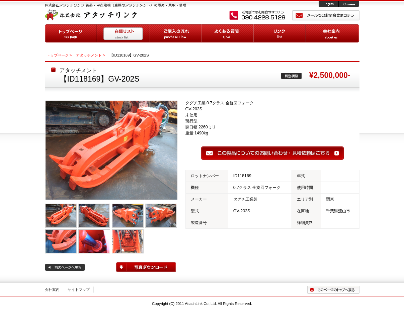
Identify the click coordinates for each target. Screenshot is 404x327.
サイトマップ (79, 290)
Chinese (349, 4)
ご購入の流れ (175, 33)
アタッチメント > (90, 55)
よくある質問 (227, 33)
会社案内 (332, 33)
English (329, 4)
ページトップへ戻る (333, 290)
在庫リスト (123, 33)
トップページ (71, 33)
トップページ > (59, 55)
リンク (280, 33)
